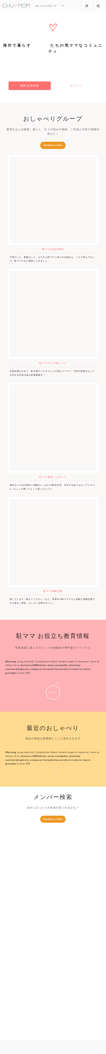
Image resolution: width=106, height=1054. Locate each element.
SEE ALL (52, 693)
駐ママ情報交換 (53, 591)
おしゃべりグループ (46, 5)
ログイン (78, 86)
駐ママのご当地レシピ (52, 363)
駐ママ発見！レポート (52, 477)
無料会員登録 (28, 86)
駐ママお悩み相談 (53, 249)
